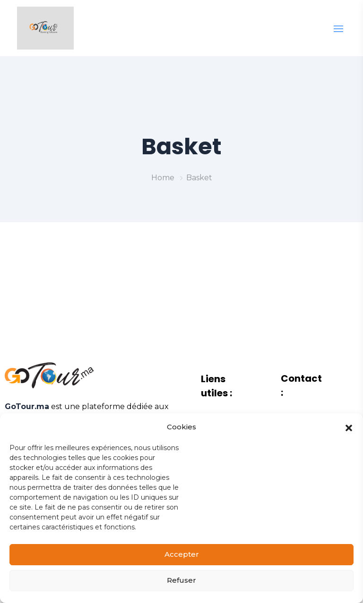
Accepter (181, 563)
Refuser (181, 589)
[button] (349, 436)
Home (162, 177)
